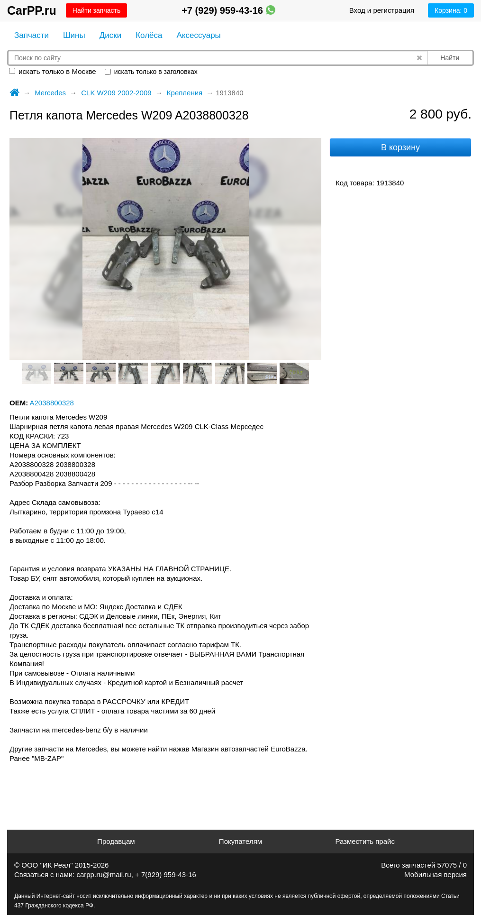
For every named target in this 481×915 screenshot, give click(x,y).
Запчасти (31, 35)
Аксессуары (198, 35)
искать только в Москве (52, 71)
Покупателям (240, 841)
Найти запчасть (96, 10)
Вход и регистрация (381, 10)
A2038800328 (52, 403)
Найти (449, 58)
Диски (110, 35)
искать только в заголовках (151, 71)
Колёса (149, 35)
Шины (74, 35)
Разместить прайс (365, 841)
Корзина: (451, 10)
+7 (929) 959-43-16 (228, 10)
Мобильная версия (435, 874)
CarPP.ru (31, 10)
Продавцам (116, 841)
